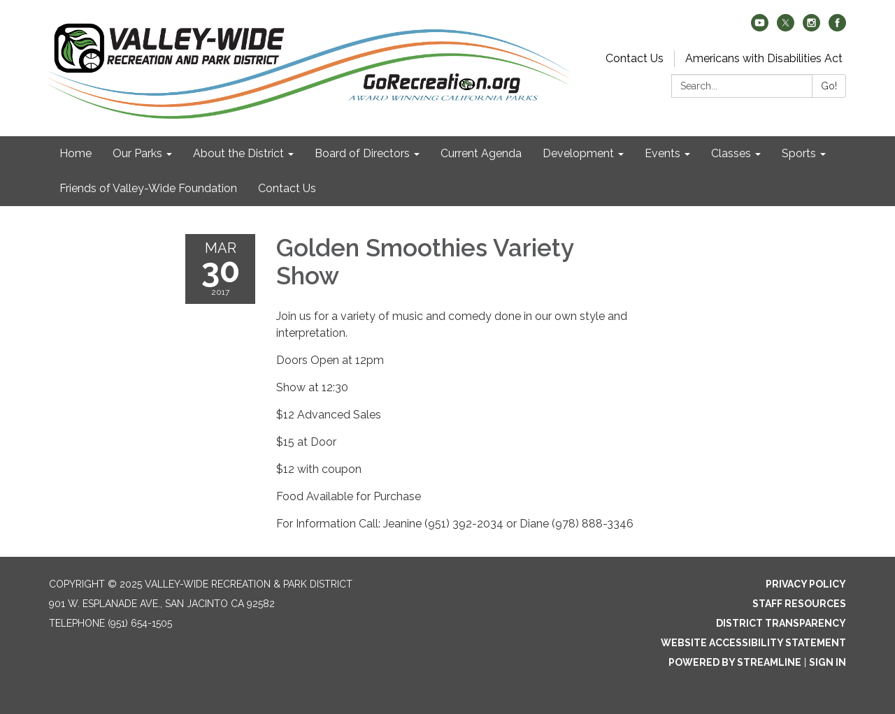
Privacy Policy (806, 584)
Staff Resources (799, 603)
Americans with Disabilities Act (764, 58)
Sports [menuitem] (799, 153)
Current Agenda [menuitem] (481, 153)
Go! (829, 86)
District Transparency (781, 623)
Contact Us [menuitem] (287, 188)
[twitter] (785, 27)
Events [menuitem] (662, 153)
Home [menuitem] (75, 153)
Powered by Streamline (734, 662)
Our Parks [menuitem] (137, 153)
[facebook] (837, 27)
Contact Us (635, 58)
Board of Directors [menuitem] (362, 153)
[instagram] (811, 27)
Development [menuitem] (578, 153)
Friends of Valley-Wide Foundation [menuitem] (148, 188)
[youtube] (759, 27)
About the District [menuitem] (238, 153)
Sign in (827, 662)
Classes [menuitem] (731, 153)
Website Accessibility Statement (753, 642)
